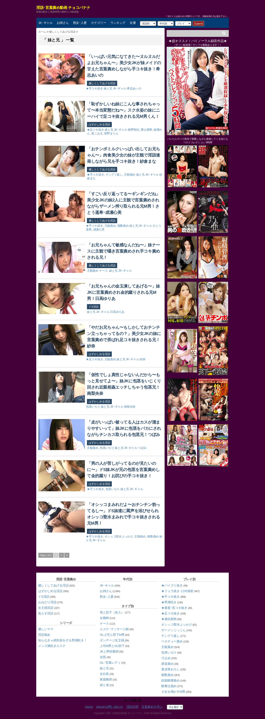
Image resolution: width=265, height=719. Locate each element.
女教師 (104, 618)
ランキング (118, 22)
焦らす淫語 (45, 613)
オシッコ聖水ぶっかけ (119, 536)
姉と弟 (104, 685)
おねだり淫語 (47, 602)
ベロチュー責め (172, 641)
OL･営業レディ (110, 662)
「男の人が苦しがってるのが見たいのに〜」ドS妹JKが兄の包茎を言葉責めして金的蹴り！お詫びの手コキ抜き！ (123, 469)
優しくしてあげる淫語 (102, 83)
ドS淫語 (94, 306)
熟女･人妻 (80, 22)
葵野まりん (111, 133)
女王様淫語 (45, 607)
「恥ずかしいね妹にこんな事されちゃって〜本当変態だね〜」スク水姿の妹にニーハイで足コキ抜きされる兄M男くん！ (123, 110)
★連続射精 (169, 619)
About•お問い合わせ (109, 706)
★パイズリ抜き (172, 585)
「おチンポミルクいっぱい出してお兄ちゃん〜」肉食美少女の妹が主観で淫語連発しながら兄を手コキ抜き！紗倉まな (123, 155)
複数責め (123, 225)
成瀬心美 (99, 229)
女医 (103, 657)
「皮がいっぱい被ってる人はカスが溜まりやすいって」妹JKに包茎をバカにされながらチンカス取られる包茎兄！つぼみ (124, 428)
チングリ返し (114, 174)
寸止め (165, 658)
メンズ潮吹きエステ (51, 646)
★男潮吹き (169, 602)
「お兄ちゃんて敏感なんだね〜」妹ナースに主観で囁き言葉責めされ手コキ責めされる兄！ (123, 251)
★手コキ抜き (94, 88)
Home (89, 706)
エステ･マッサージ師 (114, 629)
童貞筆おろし (170, 669)
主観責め (129, 174)
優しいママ (45, 629)
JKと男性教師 (109, 651)
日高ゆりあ (117, 311)
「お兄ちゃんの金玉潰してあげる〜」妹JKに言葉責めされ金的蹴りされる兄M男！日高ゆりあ (123, 292)
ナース (103, 270)
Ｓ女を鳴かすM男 (173, 691)
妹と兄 (108, 88)
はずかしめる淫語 (99, 124)
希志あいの (134, 88)
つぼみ (142, 447)
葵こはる (97, 133)
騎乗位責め (169, 686)
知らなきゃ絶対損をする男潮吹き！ (62, 640)
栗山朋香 (146, 129)
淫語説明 (132, 706)
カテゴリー (98, 22)
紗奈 (142, 359)
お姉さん (63, 22)
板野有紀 (133, 129)
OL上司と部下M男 (112, 634)
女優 (133, 22)
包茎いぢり (93, 406)
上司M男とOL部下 (112, 646)
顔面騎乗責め (170, 680)
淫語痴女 (44, 634)
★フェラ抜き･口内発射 (177, 591)
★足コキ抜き (95, 129)
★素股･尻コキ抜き (174, 607)
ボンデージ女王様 (112, 640)
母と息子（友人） (112, 612)
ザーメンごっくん (173, 630)
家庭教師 (106, 679)
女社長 (104, 674)
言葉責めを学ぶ (152, 706)
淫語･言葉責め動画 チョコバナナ (63, 8)
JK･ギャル (45, 22)
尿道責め (167, 663)
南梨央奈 (129, 406)
